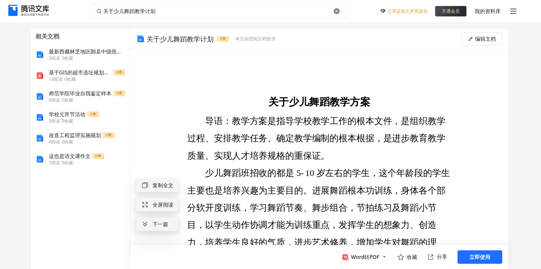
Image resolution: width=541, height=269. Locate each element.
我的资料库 (488, 11)
